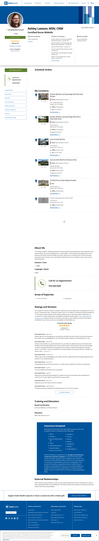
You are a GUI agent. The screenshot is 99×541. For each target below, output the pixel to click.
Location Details (55, 60)
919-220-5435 (55, 286)
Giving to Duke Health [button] (78, 495)
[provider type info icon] (93, 27)
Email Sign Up (54, 520)
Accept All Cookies (86, 536)
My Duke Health (72, 3)
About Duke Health (55, 510)
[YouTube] (18, 518)
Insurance (7, 113)
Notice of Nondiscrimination (35, 515)
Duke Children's (78, 512)
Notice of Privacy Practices (34, 517)
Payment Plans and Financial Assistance (38, 520)
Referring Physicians (56, 522)
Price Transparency (33, 522)
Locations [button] (47, 3)
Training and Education (10, 109)
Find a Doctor (28, 3)
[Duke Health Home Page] (12, 506)
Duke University (78, 520)
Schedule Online (9, 90)
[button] (47, 351)
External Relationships (10, 117)
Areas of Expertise (9, 102)
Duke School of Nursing (80, 517)
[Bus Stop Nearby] (44, 101)
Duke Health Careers (56, 515)
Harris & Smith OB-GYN (57, 139)
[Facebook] (7, 518)
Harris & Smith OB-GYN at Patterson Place (63, 160)
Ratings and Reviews (10, 106)
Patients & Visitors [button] (59, 3)
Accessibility (31, 510)
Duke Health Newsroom (57, 517)
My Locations (8, 94)
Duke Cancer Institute (79, 510)
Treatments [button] (38, 3)
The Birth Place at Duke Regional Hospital (63, 180)
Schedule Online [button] (15, 37)
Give (82, 3)
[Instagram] (9, 518)
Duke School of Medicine (80, 515)
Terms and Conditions (33, 525)
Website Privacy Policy (33, 527)
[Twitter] (15, 518)
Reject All (75, 536)
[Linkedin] (12, 518)
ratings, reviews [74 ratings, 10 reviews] (15, 46)
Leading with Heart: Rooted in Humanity (38, 512)
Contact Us (11, 512)
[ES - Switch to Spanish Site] (92, 3)
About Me (7, 98)
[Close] (96, 536)
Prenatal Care (68, 298)
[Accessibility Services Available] (41, 101)
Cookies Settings (65, 536)
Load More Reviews (64, 392)
